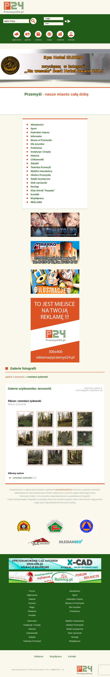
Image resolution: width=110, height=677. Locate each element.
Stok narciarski (39, 182)
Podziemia (36, 148)
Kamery (32, 603)
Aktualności (37, 124)
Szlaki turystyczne (40, 179)
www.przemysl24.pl (63, 490)
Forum (32, 591)
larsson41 (20, 377)
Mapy (32, 607)
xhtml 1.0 (55, 670)
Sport (34, 128)
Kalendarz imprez (40, 132)
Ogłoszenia (32, 595)
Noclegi (35, 186)
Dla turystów (37, 144)
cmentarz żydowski (22, 477)
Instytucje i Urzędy (41, 151)
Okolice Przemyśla (41, 175)
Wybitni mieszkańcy (41, 171)
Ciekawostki (37, 159)
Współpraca (37, 198)
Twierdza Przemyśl (41, 167)
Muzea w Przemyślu (41, 140)
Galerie (32, 599)
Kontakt (35, 194)
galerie (8, 377)
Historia (35, 155)
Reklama (32, 611)
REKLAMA (36, 202)
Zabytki (35, 163)
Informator (36, 136)
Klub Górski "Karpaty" (43, 190)
